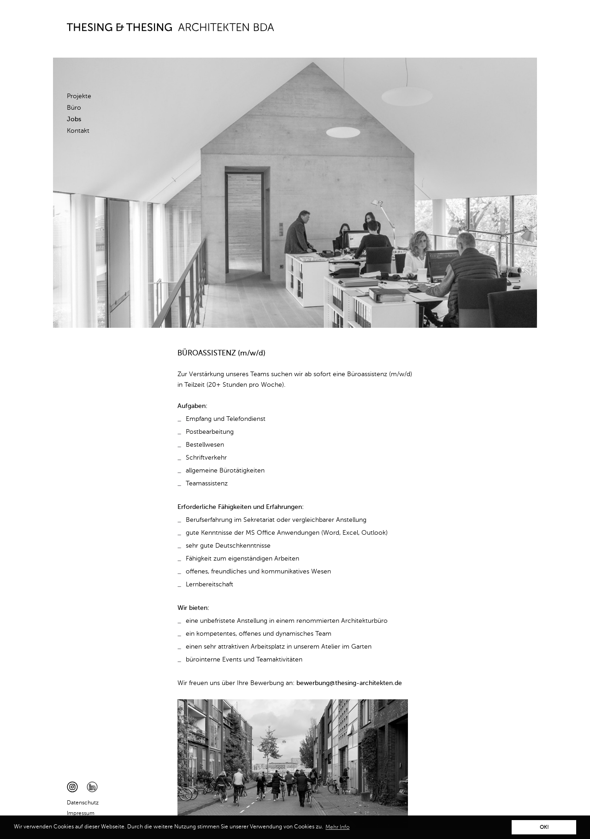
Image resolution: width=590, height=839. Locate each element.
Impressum (80, 813)
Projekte (79, 96)
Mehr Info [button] (337, 827)
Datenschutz (83, 803)
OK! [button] (544, 827)
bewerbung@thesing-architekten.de (349, 683)
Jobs (74, 119)
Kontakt (78, 131)
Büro (74, 108)
